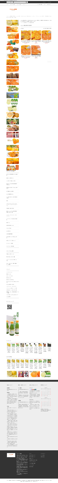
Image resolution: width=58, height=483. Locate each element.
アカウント (44, 2)
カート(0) (49, 2)
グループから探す (18, 4)
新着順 (50, 28)
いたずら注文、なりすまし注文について (12, 294)
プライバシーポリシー (32, 461)
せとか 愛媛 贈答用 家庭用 (31, 22)
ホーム (7, 4)
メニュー (23, 4)
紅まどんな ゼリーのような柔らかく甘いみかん (12, 282)
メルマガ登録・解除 (39, 4)
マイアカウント (43, 453)
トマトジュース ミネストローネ (11, 286)
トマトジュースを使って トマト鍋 (11, 288)
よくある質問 (8, 296)
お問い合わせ (48, 4)
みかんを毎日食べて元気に (10, 284)
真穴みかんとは (8, 277)
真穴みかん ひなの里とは (10, 279)
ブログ (44, 4)
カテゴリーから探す (12, 4)
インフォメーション (9, 272)
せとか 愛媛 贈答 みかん (25, 22)
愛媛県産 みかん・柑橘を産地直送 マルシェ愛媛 (12, 292)
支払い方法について (32, 455)
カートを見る (43, 455)
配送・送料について (32, 456)
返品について (31, 458)
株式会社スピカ (19, 475)
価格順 (48, 28)
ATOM (32, 466)
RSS (30, 466)
